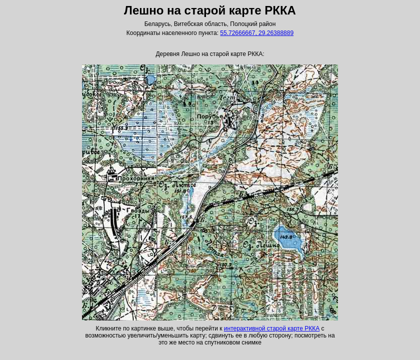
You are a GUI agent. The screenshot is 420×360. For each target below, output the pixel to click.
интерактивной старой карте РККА (272, 328)
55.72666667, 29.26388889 (257, 33)
